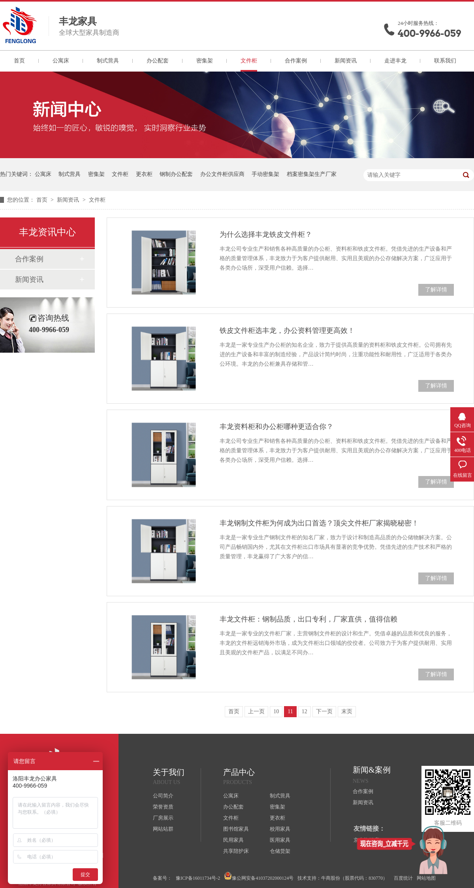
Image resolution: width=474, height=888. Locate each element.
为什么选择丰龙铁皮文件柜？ (266, 234)
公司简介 (163, 796)
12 (304, 711)
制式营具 (108, 61)
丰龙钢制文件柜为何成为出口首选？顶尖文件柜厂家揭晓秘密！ (319, 523)
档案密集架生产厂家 (312, 174)
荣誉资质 (163, 807)
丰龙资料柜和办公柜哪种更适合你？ (276, 427)
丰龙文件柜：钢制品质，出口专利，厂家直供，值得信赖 (308, 619)
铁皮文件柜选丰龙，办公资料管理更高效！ (287, 330)
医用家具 (280, 840)
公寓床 (61, 61)
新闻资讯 (346, 61)
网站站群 (163, 829)
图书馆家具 (236, 829)
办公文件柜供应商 (222, 174)
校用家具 (280, 829)
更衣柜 (144, 174)
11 (290, 711)
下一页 (324, 711)
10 (276, 711)
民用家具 (233, 840)
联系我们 (445, 61)
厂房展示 (163, 818)
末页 (346, 711)
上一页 (256, 711)
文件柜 (249, 61)
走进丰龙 (395, 61)
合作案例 (296, 61)
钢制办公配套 (176, 174)
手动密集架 (265, 174)
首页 (19, 61)
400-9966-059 (429, 33)
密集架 (204, 61)
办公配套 (158, 61)
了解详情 (436, 290)
